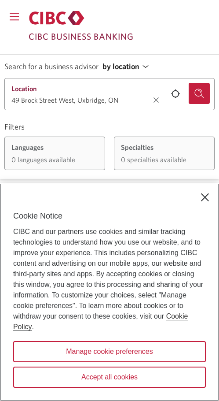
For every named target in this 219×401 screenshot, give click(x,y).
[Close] (205, 197)
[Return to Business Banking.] (57, 18)
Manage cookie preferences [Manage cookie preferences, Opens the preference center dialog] (109, 351)
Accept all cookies (109, 377)
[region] (109, 292)
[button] (127, 66)
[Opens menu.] (14, 16)
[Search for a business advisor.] (199, 93)
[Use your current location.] (175, 94)
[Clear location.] (156, 100)
